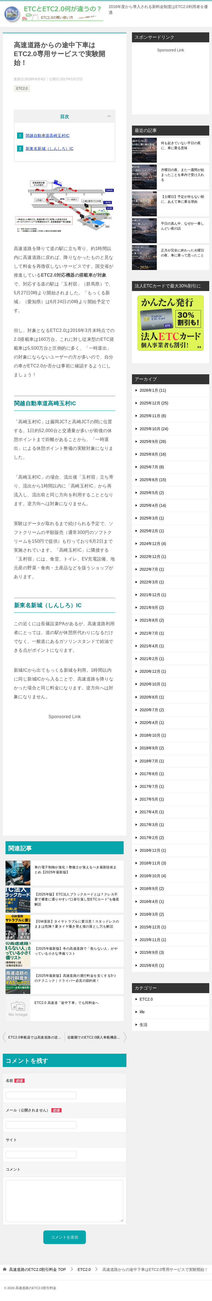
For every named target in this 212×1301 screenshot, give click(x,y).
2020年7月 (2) (152, 710)
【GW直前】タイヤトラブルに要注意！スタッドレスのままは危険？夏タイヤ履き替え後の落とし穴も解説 (77, 924)
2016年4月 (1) (152, 901)
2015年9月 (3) (152, 952)
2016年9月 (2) (152, 888)
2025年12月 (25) (154, 403)
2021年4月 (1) (152, 646)
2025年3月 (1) (152, 518)
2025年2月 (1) (152, 531)
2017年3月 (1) (152, 824)
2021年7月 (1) (152, 633)
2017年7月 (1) (152, 786)
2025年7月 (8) (152, 467)
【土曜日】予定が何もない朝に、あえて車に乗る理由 (182, 199)
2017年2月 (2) (152, 837)
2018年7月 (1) (152, 761)
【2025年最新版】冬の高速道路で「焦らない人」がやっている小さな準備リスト (76, 951)
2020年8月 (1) (152, 697)
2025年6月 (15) (153, 479)
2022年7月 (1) (152, 569)
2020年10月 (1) (153, 684)
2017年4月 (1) (152, 812)
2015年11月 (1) (153, 940)
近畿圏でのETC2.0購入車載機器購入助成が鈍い (96, 1037)
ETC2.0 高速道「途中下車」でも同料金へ (67, 1003)
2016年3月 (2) (152, 914)
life (142, 1012)
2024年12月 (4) (153, 543)
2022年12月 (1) (153, 556)
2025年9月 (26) (153, 441)
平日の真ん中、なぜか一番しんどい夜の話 (182, 226)
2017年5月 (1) (152, 799)
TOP (37, 1269)
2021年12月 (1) (153, 595)
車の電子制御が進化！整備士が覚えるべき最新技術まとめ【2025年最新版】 (76, 869)
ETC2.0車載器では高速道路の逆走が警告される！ (36, 1037)
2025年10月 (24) (154, 429)
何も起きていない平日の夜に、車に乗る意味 (181, 145)
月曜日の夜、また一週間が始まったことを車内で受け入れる (182, 175)
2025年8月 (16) (153, 454)
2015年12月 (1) (153, 927)
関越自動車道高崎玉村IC (48, 135)
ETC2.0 (22, 88)
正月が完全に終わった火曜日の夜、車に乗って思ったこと (182, 252)
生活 (143, 1024)
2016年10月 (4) (153, 876)
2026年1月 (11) (153, 390)
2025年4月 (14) (153, 505)
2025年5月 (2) (152, 492)
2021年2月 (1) (152, 658)
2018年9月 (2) (152, 748)
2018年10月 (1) (153, 735)
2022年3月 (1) (152, 582)
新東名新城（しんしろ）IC (49, 148)
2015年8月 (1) (152, 965)
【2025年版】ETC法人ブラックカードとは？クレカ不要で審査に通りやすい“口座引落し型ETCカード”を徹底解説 (77, 899)
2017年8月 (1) (152, 774)
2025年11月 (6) (153, 416)
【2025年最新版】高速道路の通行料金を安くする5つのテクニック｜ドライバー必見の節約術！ (75, 978)
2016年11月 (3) (153, 863)
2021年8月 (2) (152, 620)
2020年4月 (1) (152, 722)
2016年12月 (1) (153, 850)
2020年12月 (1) (153, 671)
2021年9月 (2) (152, 607)
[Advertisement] (64, 768)
